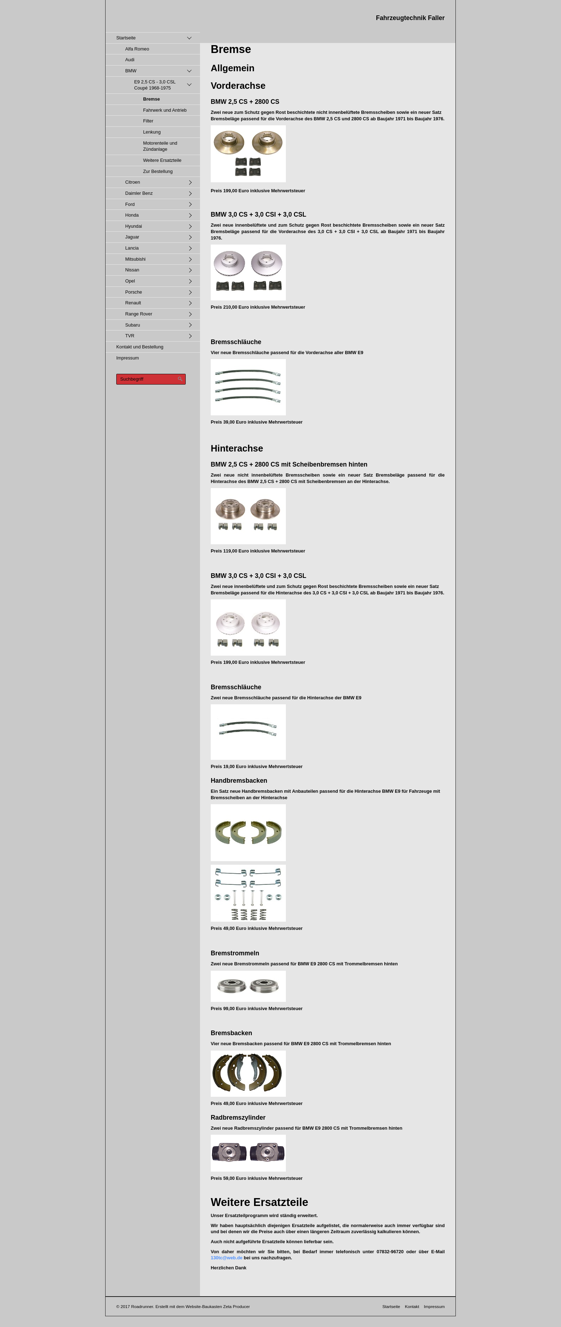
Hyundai (133, 226)
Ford (130, 204)
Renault (133, 302)
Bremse (151, 99)
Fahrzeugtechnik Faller (410, 17)
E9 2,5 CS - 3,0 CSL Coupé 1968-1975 (155, 85)
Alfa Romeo (137, 49)
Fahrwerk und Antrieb (165, 110)
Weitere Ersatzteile (162, 160)
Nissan (132, 269)
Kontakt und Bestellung (140, 346)
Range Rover (138, 314)
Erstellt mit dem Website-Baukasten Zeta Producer (202, 1306)
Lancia (132, 248)
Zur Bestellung (158, 171)
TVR (130, 335)
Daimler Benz (139, 193)
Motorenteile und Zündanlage (160, 146)
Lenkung (152, 132)
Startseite (126, 37)
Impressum (127, 358)
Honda (132, 215)
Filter (148, 121)
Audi (130, 59)
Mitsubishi (135, 259)
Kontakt (412, 1306)
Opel (130, 281)
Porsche (133, 292)
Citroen (132, 182)
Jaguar (132, 237)
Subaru (132, 325)
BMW (130, 70)
